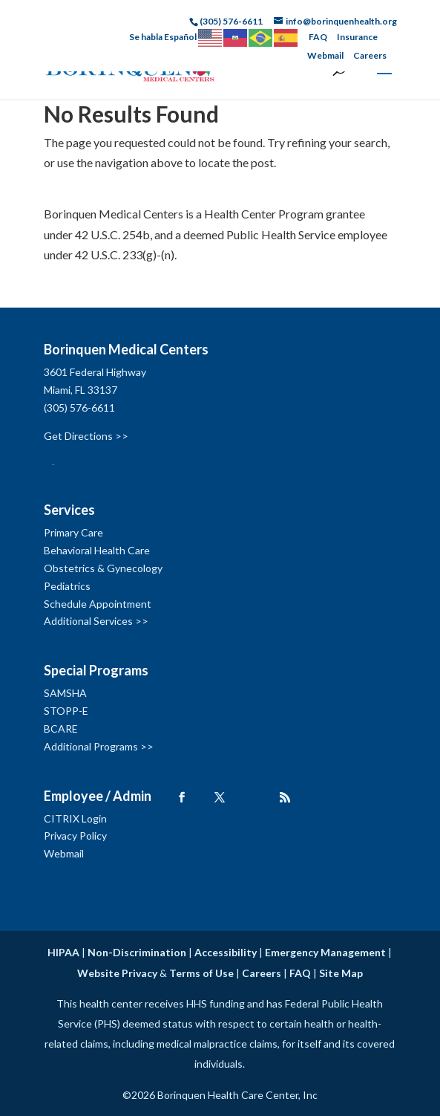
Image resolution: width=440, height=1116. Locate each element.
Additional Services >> (96, 620)
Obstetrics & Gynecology (103, 568)
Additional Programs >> (99, 746)
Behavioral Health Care (97, 550)
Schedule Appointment (97, 603)
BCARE (61, 728)
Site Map (341, 973)
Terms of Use (201, 973)
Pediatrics (67, 586)
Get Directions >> (86, 435)
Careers (370, 55)
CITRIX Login (75, 818)
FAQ (318, 36)
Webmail (325, 55)
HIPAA (63, 952)
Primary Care (73, 532)
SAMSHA (65, 693)
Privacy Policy (75, 835)
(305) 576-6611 (79, 407)
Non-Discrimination (137, 952)
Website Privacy (117, 973)
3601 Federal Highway (95, 372)
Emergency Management (325, 952)
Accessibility (225, 952)
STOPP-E (66, 710)
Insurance (357, 36)
